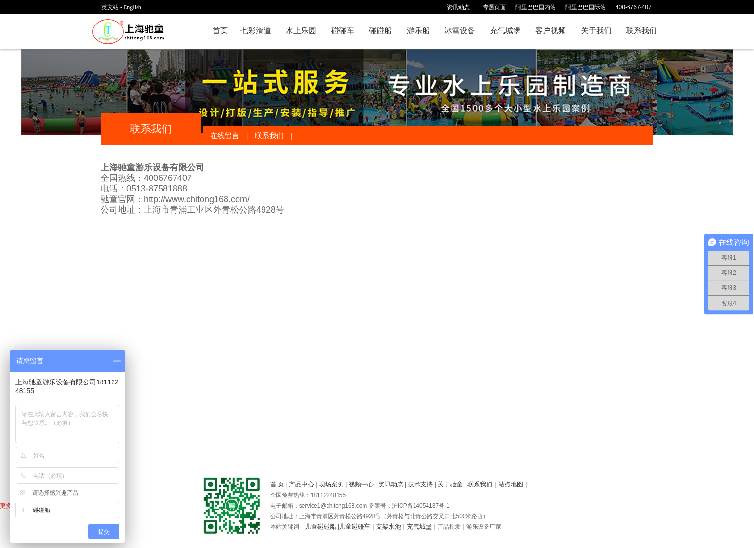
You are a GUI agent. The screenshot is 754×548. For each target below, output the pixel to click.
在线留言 (224, 136)
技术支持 (420, 484)
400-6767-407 (637, 7)
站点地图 (510, 484)
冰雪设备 (459, 30)
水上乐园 (301, 30)
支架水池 (388, 526)
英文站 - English (121, 7)
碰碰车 (342, 30)
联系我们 (641, 30)
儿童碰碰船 (320, 526)
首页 (220, 30)
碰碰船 (380, 30)
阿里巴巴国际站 (586, 7)
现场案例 (331, 484)
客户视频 (550, 30)
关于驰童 (450, 484)
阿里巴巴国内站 (535, 7)
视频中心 (361, 484)
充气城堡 (505, 30)
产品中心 (301, 484)
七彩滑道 (255, 30)
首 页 (277, 484)
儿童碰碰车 (354, 526)
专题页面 (494, 7)
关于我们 (596, 30)
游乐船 (418, 30)
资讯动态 (390, 484)
